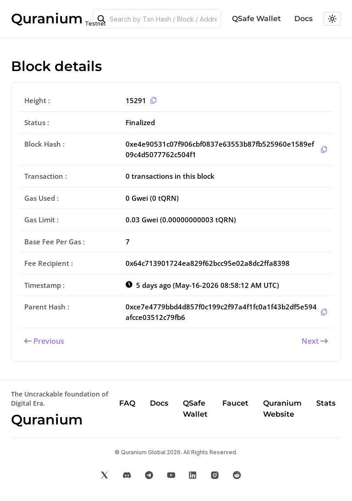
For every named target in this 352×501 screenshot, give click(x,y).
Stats (326, 403)
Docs (303, 18)
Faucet (235, 403)
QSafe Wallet (256, 18)
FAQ (127, 403)
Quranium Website (282, 408)
